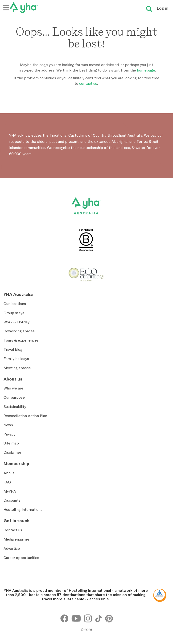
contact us (88, 83)
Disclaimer (12, 452)
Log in (162, 8)
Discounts (12, 500)
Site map (11, 443)
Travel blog (13, 349)
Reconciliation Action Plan (25, 415)
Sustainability (15, 406)
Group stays (14, 312)
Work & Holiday (16, 322)
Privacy (9, 434)
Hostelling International (23, 509)
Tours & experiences (21, 340)
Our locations (15, 303)
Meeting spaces (17, 367)
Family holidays (16, 358)
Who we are (13, 388)
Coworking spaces (19, 331)
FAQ (7, 482)
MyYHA (10, 491)
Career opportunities (21, 557)
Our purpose (14, 397)
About (9, 472)
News (8, 425)
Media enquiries (17, 539)
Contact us (13, 530)
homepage (146, 70)
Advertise (12, 548)
